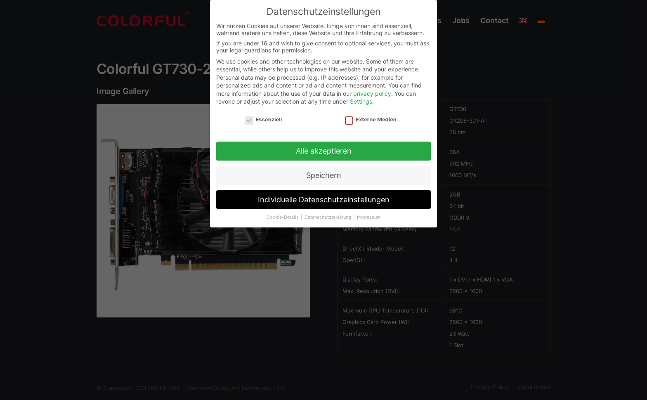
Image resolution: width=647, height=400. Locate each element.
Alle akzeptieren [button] (324, 148)
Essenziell (263, 117)
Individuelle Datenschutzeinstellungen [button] (324, 197)
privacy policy (372, 91)
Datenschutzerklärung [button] (328, 215)
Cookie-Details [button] (283, 215)
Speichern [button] (323, 172)
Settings (361, 99)
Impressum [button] (369, 215)
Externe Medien (371, 117)
